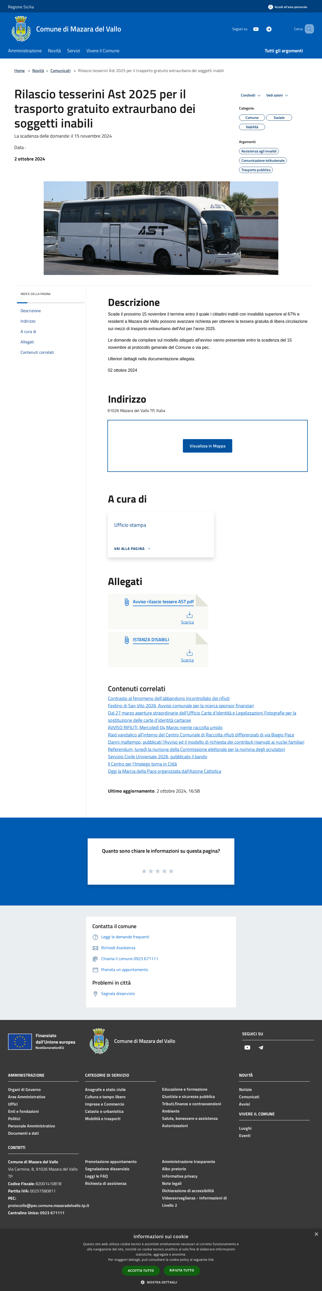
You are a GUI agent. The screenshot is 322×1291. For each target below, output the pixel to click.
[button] (161, 1282)
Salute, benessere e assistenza (190, 1118)
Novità (38, 70)
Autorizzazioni (175, 1125)
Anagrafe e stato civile (105, 1089)
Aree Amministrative (26, 1097)
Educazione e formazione (184, 1089)
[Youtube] (248, 28)
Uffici (13, 1104)
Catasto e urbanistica (104, 1111)
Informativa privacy (179, 1176)
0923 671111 (52, 1213)
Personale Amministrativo (31, 1126)
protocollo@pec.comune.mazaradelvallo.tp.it (48, 1205)
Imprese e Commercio (104, 1104)
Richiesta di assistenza (105, 1183)
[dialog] (161, 1260)
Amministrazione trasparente (188, 1161)
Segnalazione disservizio (107, 1169)
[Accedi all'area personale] (287, 7)
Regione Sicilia (21, 7)
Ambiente (170, 1111)
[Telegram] (261, 28)
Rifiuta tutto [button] (182, 1270)
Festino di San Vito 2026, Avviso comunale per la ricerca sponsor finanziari (181, 705)
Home (19, 70)
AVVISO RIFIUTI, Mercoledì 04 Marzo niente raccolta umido (165, 727)
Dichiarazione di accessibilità (188, 1190)
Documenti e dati (23, 1133)
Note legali (172, 1183)
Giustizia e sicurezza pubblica (188, 1096)
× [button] (316, 1234)
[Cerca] (307, 29)
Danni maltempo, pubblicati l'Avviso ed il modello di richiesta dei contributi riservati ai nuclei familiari (206, 742)
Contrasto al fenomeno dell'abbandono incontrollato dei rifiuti (169, 698)
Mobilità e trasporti (102, 1118)
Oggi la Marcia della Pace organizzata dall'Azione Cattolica (164, 771)
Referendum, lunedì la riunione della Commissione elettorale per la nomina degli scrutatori (196, 749)
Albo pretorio (174, 1169)
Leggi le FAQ (96, 1176)
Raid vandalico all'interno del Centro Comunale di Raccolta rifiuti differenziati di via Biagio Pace (201, 734)
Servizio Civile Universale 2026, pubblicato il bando (157, 756)
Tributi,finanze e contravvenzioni (191, 1104)
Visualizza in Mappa (208, 446)
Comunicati (60, 70)
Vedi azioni (278, 95)
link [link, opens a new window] (211, 1259)
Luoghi (245, 1128)
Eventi (244, 1135)
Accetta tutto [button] (141, 1270)
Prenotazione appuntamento (111, 1161)
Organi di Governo (24, 1089)
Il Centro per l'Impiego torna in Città (142, 763)
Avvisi (244, 1104)
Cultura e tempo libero (105, 1097)
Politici (14, 1118)
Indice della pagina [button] (35, 293)
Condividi (251, 95)
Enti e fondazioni (23, 1111)
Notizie (245, 1089)
